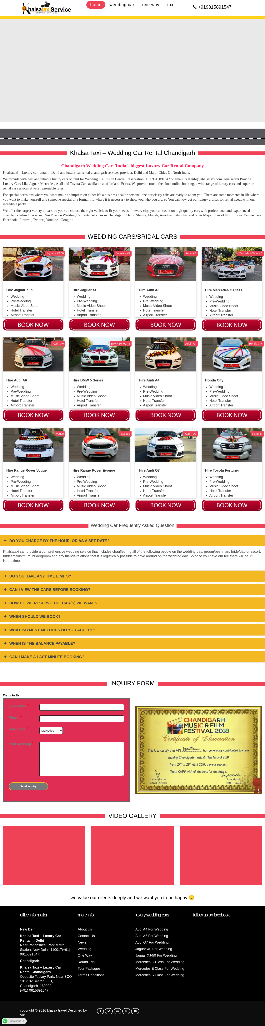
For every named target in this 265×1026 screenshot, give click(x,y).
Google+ (67, 220)
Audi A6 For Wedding (151, 936)
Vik (22, 1015)
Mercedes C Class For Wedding (159, 962)
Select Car (18, 729)
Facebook (10, 220)
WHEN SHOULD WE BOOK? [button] (32, 616)
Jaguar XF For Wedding (153, 949)
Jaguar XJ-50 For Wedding (156, 955)
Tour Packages (89, 968)
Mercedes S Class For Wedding (159, 975)
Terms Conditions (91, 975)
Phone (15, 717)
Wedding (84, 949)
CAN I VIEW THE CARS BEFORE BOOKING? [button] (46, 589)
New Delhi (28, 929)
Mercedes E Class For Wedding (159, 968)
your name (19, 706)
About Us (85, 929)
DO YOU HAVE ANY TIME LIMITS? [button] (37, 576)
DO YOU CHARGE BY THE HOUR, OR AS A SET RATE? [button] (56, 540)
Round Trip (86, 962)
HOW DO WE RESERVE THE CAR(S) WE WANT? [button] (50, 603)
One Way (85, 955)
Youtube (52, 220)
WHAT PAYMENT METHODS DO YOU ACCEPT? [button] (49, 630)
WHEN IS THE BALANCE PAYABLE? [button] (39, 643)
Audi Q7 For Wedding (152, 942)
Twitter (38, 220)
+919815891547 (215, 7)
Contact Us (86, 936)
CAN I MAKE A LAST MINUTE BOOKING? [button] (43, 657)
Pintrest (25, 220)
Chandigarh (29, 961)
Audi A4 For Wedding (151, 929)
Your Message (21, 744)
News (82, 942)
